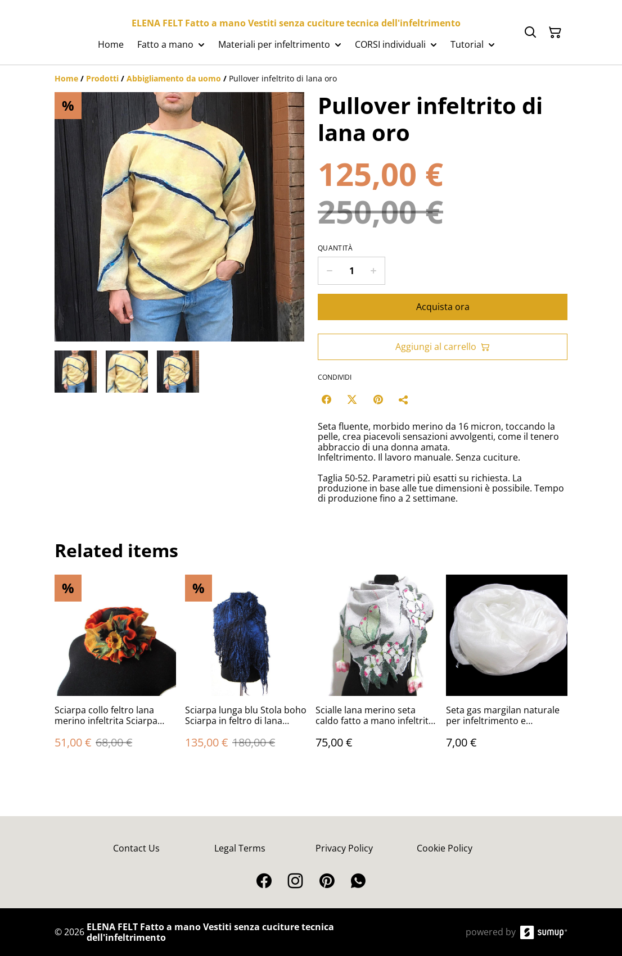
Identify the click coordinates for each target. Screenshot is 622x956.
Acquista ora (443, 307)
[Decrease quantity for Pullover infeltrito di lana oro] (329, 271)
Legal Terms (239, 848)
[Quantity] (351, 271)
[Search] (530, 32)
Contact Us (136, 848)
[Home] (66, 78)
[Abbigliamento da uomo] (174, 78)
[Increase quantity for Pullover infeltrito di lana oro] (373, 271)
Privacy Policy (344, 848)
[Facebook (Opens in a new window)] (326, 399)
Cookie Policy (444, 848)
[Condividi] (403, 399)
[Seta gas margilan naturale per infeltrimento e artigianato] (506, 673)
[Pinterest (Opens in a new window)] (377, 399)
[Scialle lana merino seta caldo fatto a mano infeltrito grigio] (376, 673)
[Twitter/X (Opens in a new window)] (352, 399)
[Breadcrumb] (311, 78)
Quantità (335, 248)
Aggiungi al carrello (442, 346)
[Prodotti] (102, 78)
